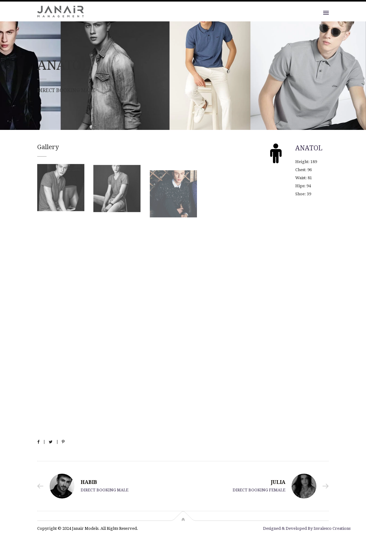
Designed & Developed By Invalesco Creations (306, 528)
